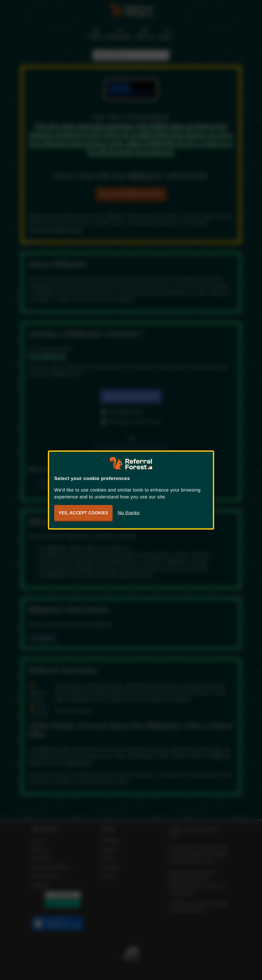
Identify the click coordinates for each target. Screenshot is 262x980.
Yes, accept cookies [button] (83, 513)
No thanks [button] (129, 512)
